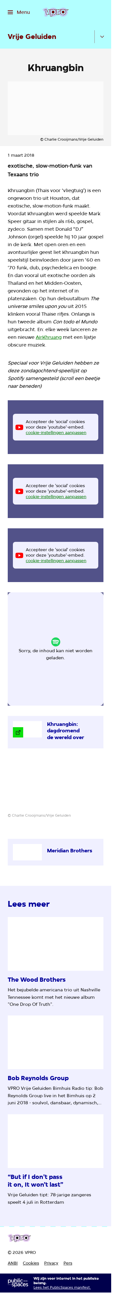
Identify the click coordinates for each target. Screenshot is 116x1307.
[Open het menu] (19, 12)
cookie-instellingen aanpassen (56, 432)
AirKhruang (49, 337)
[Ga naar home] (56, 12)
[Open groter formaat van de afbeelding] (55, 785)
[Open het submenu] (102, 36)
